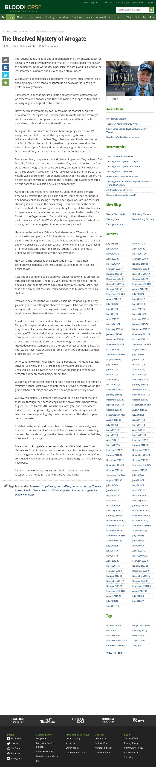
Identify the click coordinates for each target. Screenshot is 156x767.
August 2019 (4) (113, 299)
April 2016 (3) (112, 500)
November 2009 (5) (141, 515)
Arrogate (87, 490)
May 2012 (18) (138, 364)
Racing (50, 17)
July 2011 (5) (138, 414)
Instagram (14, 758)
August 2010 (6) (139, 470)
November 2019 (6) (115, 284)
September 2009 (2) (141, 525)
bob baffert (63, 486)
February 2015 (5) (114, 570)
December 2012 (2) (141, 329)
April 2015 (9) (112, 560)
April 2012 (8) (138, 369)
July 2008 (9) (138, 596)
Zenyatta (136, 645)
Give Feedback (102, 752)
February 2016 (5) (114, 510)
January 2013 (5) (140, 324)
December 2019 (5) (115, 278)
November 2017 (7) (115, 404)
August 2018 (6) (113, 359)
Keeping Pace (112, 219)
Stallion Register (90, 2)
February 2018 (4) (114, 389)
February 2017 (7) (114, 450)
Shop (108, 720)
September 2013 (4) (141, 284)
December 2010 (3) (141, 450)
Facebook (5, 67)
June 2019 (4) (112, 309)
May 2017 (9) (112, 435)
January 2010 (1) (140, 505)
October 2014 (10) (114, 586)
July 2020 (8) (112, 243)
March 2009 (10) (139, 555)
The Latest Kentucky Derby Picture (122, 123)
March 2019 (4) (113, 324)
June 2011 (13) (138, 419)
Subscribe (140, 17)
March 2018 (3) (113, 384)
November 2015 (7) (115, 525)
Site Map (128, 757)
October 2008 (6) (140, 580)
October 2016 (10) (114, 470)
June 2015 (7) (112, 550)
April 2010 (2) (138, 490)
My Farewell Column (116, 118)
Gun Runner (73, 490)
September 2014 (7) (115, 591)
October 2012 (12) (140, 339)
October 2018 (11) (114, 349)
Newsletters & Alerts (47, 756)
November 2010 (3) (141, 455)
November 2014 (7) (115, 580)
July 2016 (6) (112, 485)
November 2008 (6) (141, 575)
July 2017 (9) (112, 424)
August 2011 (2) (139, 409)
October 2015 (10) (114, 530)
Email (5, 60)
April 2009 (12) (139, 550)
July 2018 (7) (112, 364)
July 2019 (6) (112, 304)
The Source (138, 2)
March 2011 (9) (139, 435)
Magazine (41, 738)
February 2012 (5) (140, 379)
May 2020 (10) (112, 253)
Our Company (73, 738)
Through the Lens (114, 224)
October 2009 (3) (140, 520)
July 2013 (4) (138, 294)
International (103, 17)
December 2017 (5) (115, 399)
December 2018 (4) (115, 339)
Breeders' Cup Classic (42, 486)
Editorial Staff (102, 743)
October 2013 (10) (140, 278)
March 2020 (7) (113, 263)
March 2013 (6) (139, 314)
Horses (119, 17)
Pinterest (14, 753)
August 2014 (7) (113, 596)
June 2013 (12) (138, 299)
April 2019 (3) (112, 319)
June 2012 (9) (138, 359)
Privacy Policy (131, 743)
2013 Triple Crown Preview (119, 189)
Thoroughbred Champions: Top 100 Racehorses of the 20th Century (129, 183)
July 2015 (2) (112, 545)
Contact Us (100, 738)
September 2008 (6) (141, 586)
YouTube (13, 748)
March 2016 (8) (113, 505)
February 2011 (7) (140, 440)
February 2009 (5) (140, 560)
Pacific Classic (32, 490)
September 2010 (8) (141, 465)
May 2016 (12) (112, 495)
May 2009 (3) (138, 545)
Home (3, 31)
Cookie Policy (131, 752)
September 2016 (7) (115, 475)
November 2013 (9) (141, 273)
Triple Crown (34, 17)
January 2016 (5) (114, 515)
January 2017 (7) (114, 455)
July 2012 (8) (138, 354)
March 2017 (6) (113, 445)
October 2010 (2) (140, 460)
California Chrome (115, 645)
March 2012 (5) (139, 374)
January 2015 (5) (114, 575)
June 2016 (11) (112, 490)
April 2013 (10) (139, 309)
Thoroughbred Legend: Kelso (120, 171)
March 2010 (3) (139, 495)
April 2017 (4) (112, 440)
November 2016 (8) (115, 465)
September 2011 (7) (141, 404)
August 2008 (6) (139, 591)
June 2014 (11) (112, 606)
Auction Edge (122, 2)
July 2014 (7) (112, 601)
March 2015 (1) (113, 565)
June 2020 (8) (112, 248)
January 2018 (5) (114, 394)
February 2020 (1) (114, 268)
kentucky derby (139, 630)
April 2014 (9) (138, 248)
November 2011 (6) (141, 394)
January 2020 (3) (114, 273)
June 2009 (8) (138, 540)
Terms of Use (131, 738)
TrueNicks (107, 2)
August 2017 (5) (113, 419)
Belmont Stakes (113, 625)
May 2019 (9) (112, 314)
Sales (89, 17)
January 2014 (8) (140, 263)
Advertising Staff (103, 747)
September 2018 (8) (115, 354)
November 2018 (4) (115, 344)
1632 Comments (48, 46)
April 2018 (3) (112, 379)
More (152, 17)
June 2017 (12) (112, 429)
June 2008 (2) (138, 601)
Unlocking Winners (141, 214)
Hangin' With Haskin (23, 31)
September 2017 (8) (115, 414)
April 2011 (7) (138, 429)
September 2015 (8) (115, 535)
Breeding (63, 17)
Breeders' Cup (113, 635)
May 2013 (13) (138, 304)
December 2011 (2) (141, 389)
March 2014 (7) (139, 253)
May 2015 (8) (112, 555)
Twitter (5, 75)
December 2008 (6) (141, 570)
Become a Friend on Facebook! (121, 194)
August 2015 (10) (114, 540)
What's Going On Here (143, 219)
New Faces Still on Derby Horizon (122, 137)
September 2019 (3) (115, 294)
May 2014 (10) (138, 243)
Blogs (130, 17)
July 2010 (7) (138, 475)
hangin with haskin (141, 625)
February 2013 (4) (140, 319)
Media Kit (71, 743)
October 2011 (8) (140, 399)
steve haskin (138, 635)
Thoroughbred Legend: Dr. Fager (122, 161)
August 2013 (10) (140, 289)
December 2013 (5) (141, 268)
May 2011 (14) (138, 424)
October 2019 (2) (114, 289)
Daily (10, 17)
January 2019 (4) (114, 334)
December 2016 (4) (115, 460)
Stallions (77, 17)
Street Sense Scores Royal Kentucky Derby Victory (126, 130)
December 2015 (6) (115, 520)
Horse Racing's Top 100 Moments (122, 176)
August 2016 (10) (114, 480)
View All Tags (114, 653)
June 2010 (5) (138, 480)
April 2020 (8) (112, 258)
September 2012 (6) (141, 344)
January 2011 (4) (140, 445)
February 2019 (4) (114, 329)
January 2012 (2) (140, 384)
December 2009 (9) (141, 510)
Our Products (73, 747)
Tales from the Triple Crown (119, 156)
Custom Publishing (75, 752)
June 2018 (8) (112, 369)
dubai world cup (81, 486)
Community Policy (133, 747)
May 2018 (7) (112, 374)
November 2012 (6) (141, 334)
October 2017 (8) (114, 409)
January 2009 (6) (140, 565)
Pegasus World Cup (53, 490)
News (20, 17)
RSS (130, 99)
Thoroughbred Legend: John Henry (123, 166)
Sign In (151, 2)
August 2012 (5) (139, 349)
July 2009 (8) (138, 535)
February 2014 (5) (140, 258)
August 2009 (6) (139, 530)
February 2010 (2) (140, 500)
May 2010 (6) (138, 485)
